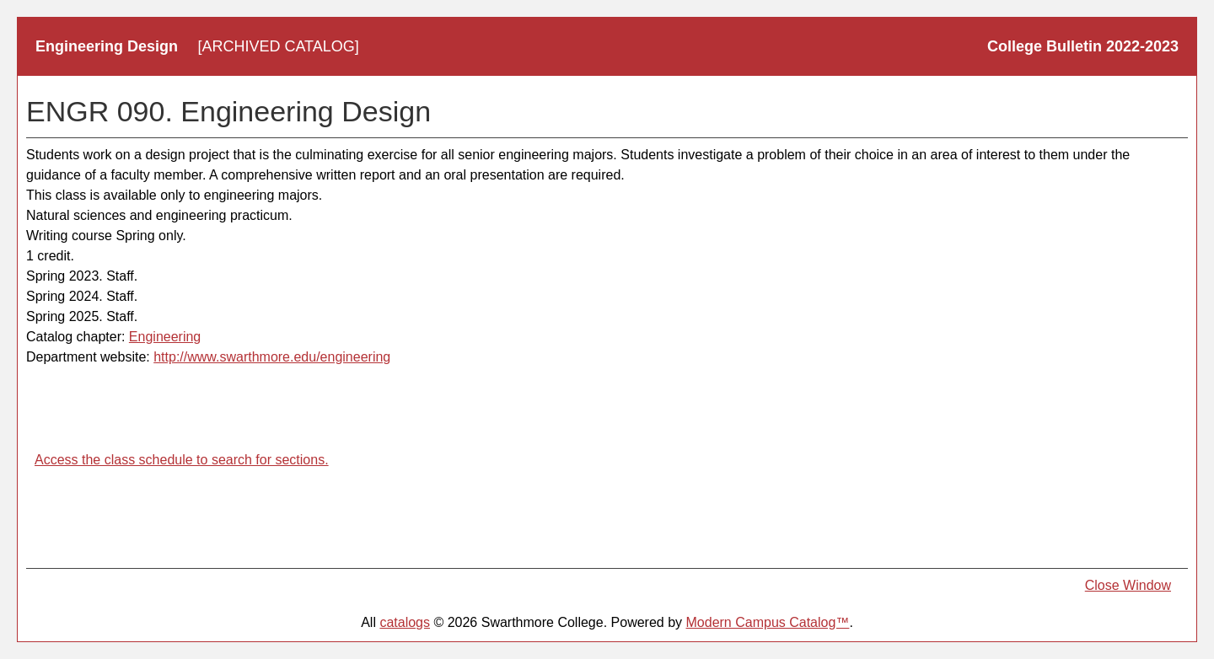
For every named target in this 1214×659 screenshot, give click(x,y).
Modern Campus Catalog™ (768, 622)
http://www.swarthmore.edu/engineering (271, 357)
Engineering (165, 337)
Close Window (1128, 585)
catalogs (404, 622)
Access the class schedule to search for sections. (182, 460)
